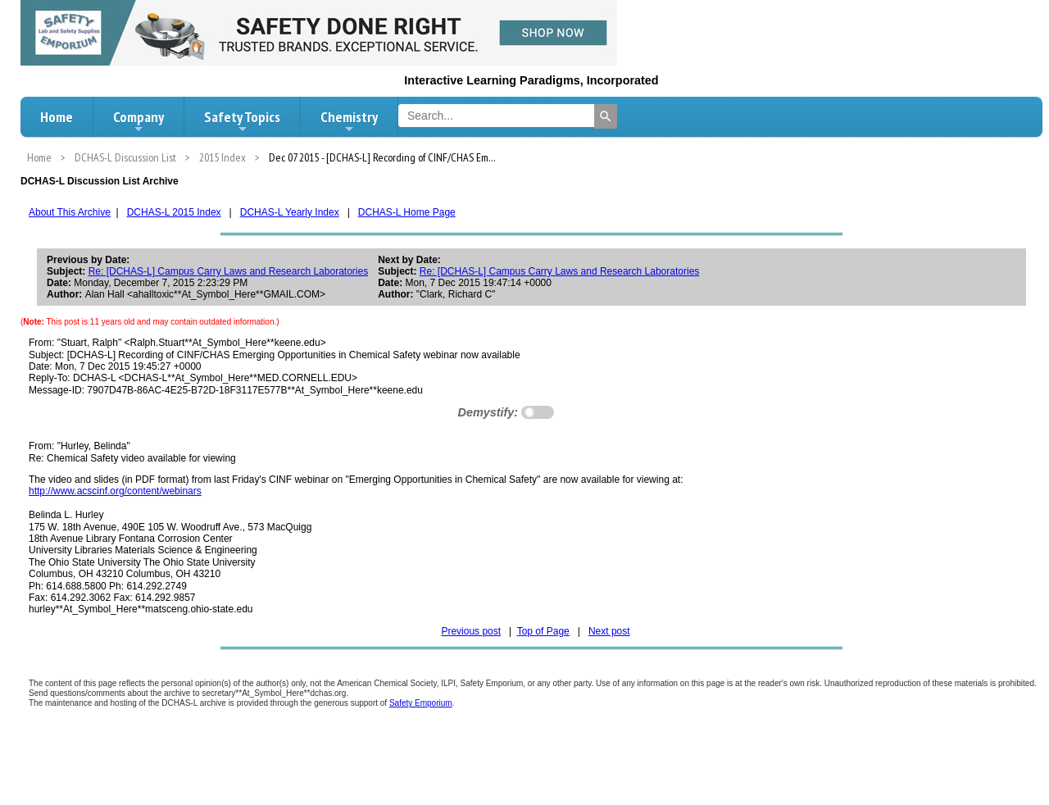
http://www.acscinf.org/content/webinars (115, 491)
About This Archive (70, 212)
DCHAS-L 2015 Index (174, 212)
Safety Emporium (420, 702)
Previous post (471, 631)
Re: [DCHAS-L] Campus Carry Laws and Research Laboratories (228, 271)
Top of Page (543, 631)
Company (138, 121)
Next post (609, 631)
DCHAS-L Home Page (407, 212)
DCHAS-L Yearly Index (289, 212)
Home (56, 116)
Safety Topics (242, 121)
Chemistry (349, 121)
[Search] (605, 116)
